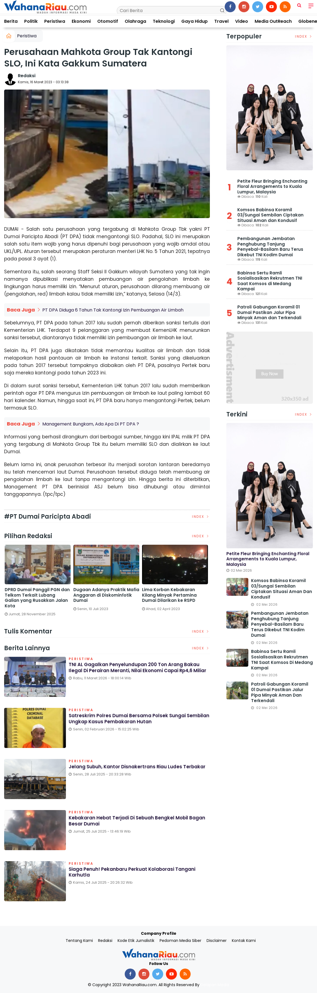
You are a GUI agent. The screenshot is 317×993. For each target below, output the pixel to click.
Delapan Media (215, 985)
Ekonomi (81, 21)
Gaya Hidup (194, 21)
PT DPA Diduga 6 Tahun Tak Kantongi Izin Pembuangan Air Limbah (112, 310)
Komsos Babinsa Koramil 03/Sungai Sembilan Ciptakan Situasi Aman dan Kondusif (270, 215)
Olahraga (135, 21)
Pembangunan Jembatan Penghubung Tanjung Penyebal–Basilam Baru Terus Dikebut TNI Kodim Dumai (270, 247)
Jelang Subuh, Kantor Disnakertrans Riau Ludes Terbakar (129, 770)
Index (201, 516)
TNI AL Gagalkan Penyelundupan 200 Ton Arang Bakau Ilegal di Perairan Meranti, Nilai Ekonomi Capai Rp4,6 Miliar (138, 671)
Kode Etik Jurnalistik (136, 940)
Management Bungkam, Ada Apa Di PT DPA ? (90, 424)
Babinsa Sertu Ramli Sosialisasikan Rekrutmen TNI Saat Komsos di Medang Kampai (269, 281)
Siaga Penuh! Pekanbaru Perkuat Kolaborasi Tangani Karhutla (136, 872)
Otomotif (107, 21)
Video (241, 21)
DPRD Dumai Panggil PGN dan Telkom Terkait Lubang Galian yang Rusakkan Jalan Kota (106, 597)
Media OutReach (273, 21)
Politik (31, 21)
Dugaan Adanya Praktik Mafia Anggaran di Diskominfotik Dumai (176, 595)
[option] (38, 583)
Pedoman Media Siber (180, 940)
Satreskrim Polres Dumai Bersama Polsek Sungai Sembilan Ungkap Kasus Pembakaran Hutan (32, 597)
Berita (11, 21)
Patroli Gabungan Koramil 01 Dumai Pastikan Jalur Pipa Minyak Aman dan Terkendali (269, 312)
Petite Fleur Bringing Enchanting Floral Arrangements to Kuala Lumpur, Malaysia (272, 186)
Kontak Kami (244, 940)
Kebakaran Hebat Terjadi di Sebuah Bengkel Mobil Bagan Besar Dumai (132, 821)
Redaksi (26, 76)
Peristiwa (54, 21)
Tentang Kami (79, 940)
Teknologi (164, 21)
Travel (221, 21)
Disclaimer (217, 940)
